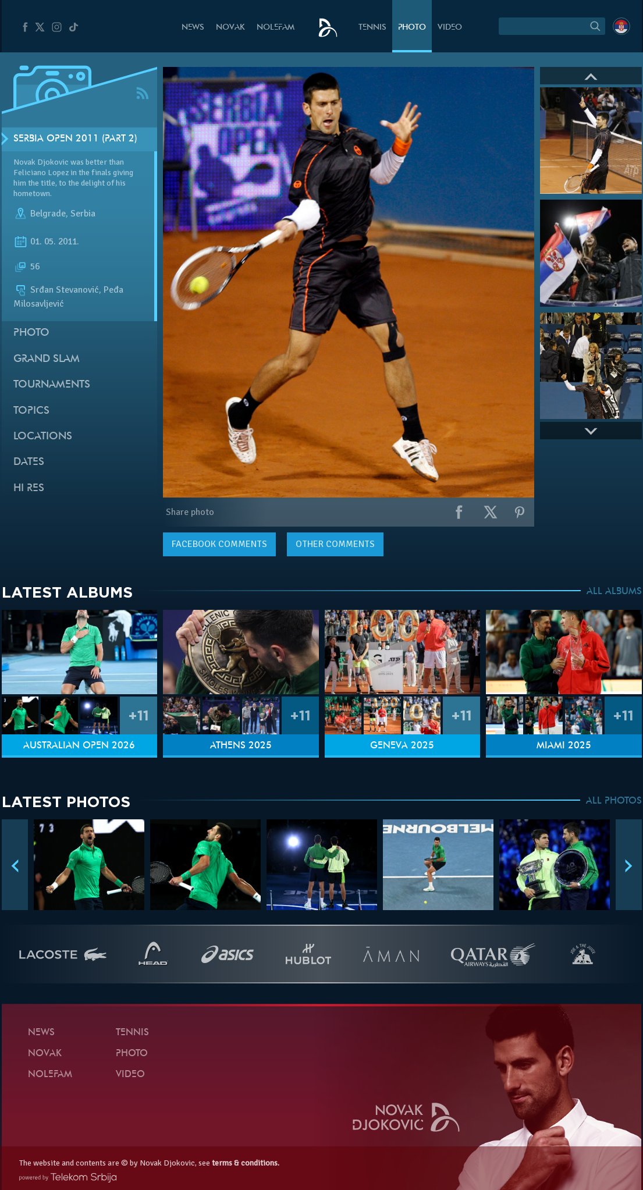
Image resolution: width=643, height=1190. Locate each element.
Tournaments (51, 384)
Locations (42, 436)
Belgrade (48, 214)
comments (219, 544)
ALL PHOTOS (614, 801)
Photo (412, 27)
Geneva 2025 (402, 746)
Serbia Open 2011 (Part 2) (75, 139)
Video (450, 27)
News (193, 27)
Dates (28, 462)
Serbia (82, 214)
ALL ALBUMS (614, 591)
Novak (230, 27)
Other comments (335, 544)
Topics (31, 411)
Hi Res (28, 488)
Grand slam (46, 359)
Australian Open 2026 (79, 746)
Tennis (372, 27)
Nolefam (275, 27)
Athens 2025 (241, 746)
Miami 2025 (564, 746)
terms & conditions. (245, 1163)
